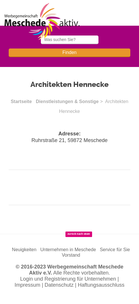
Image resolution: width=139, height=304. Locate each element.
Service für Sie (115, 249)
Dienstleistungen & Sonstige (67, 101)
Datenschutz (59, 285)
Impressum (27, 285)
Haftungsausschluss (101, 285)
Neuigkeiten (24, 249)
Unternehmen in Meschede (68, 249)
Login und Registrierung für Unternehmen (68, 279)
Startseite (21, 101)
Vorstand (71, 255)
